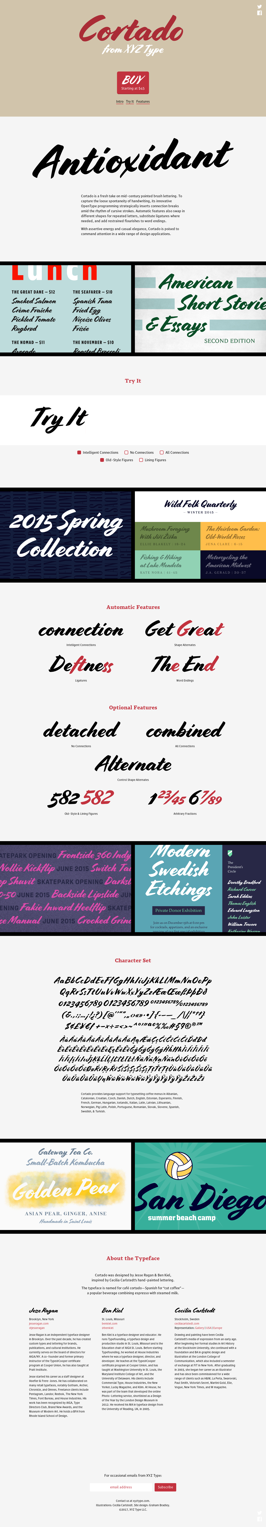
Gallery (199, 1328)
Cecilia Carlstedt (123, 1505)
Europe (217, 1328)
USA (208, 1328)
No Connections (139, 452)
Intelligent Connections (97, 452)
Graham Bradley (159, 1505)
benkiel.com (109, 1323)
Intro (119, 101)
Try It (130, 101)
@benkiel (107, 1328)
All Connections (174, 452)
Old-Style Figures (116, 460)
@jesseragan (37, 1328)
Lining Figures (152, 460)
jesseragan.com (39, 1323)
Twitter (259, 7)
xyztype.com (141, 1501)
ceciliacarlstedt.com (187, 1323)
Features (143, 101)
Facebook (259, 13)
